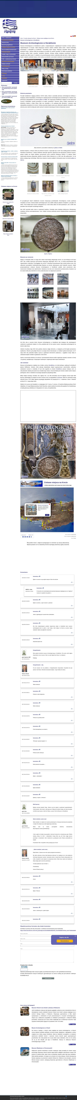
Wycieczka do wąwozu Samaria (8, 218)
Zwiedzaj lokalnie (6, 52)
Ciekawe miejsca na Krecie (8, 47)
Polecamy (4, 73)
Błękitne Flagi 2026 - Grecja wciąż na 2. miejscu (8, 163)
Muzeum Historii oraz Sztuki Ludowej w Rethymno (46, 1007)
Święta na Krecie (6, 63)
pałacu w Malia (43, 99)
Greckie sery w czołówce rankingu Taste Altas (9, 139)
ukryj (75, 936)
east (39, 483)
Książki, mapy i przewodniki (9, 54)
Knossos (60, 377)
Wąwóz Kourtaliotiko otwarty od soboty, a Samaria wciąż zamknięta (9, 176)
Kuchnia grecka (6, 66)
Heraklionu (52, 365)
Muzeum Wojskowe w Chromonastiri (42, 1048)
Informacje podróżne (7, 71)
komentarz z (36, 576)
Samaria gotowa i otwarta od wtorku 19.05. (9, 156)
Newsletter (4, 78)
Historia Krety (5, 42)
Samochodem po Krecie (8, 56)
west (24, 483)
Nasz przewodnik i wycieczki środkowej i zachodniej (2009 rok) (9, 93)
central (31, 484)
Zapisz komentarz (48, 978)
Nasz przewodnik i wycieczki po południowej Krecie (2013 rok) (9, 88)
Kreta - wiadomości (6, 37)
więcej (73, 1024)
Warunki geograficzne (7, 44)
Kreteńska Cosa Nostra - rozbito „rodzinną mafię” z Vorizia (9, 151)
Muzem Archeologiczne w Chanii (41, 1028)
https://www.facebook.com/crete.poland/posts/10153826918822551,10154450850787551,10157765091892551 (48, 930)
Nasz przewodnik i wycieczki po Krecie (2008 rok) (9, 97)
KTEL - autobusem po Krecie (9, 59)
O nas (3, 75)
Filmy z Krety (5, 68)
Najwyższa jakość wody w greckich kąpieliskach (8, 108)
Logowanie (4, 80)
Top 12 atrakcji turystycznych (9, 49)
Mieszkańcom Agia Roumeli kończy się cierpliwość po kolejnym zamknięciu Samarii (9, 112)
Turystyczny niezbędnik (7, 40)
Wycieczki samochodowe (8, 61)
